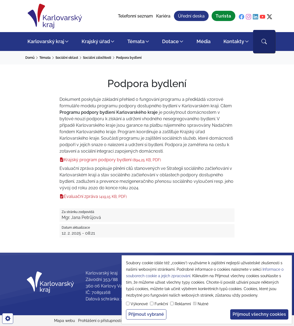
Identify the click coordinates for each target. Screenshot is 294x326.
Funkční (161, 304)
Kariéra (163, 16)
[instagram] (248, 17)
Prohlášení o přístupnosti (99, 320)
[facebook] (241, 17)
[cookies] (7, 318)
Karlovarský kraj (45, 41)
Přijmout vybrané (146, 314)
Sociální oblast (66, 58)
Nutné (203, 304)
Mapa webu (64, 320)
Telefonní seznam (135, 16)
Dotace (170, 41)
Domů (29, 58)
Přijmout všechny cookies (259, 314)
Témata (136, 41)
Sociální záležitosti (97, 58)
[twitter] (269, 17)
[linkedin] (255, 17)
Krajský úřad (96, 41)
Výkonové (139, 304)
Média (204, 41)
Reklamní (183, 304)
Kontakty (233, 41)
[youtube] (262, 17)
